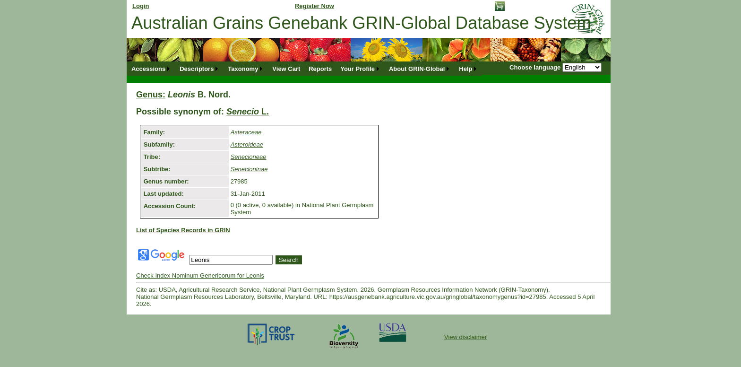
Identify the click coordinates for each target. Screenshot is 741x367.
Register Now (314, 5)
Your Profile (357, 68)
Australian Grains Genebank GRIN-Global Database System (361, 23)
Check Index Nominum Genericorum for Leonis (200, 275)
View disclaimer (465, 337)
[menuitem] (151, 68)
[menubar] (304, 69)
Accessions (148, 68)
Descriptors (197, 68)
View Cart (286, 68)
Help (465, 68)
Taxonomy (243, 68)
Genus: (150, 94)
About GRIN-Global (417, 68)
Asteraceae (246, 132)
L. (247, 111)
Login (140, 5)
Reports (320, 68)
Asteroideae (247, 144)
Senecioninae (249, 169)
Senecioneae (249, 156)
